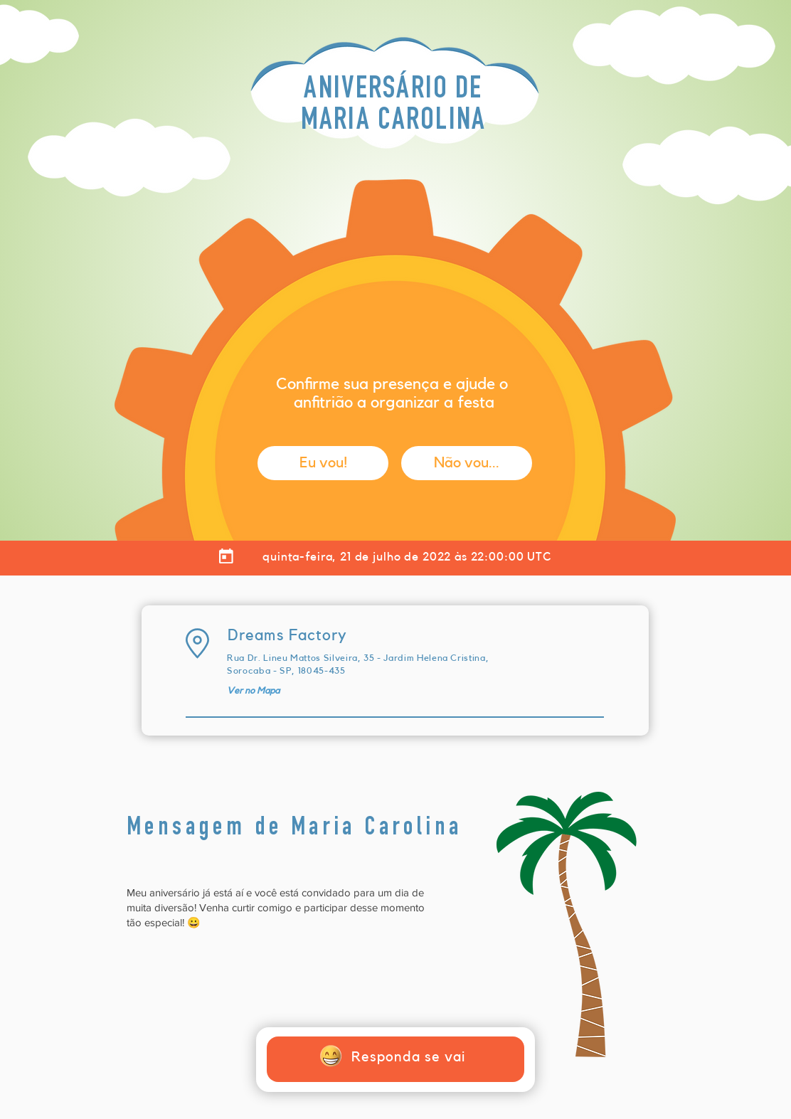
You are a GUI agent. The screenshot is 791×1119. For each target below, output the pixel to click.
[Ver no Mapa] (253, 690)
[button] (323, 463)
